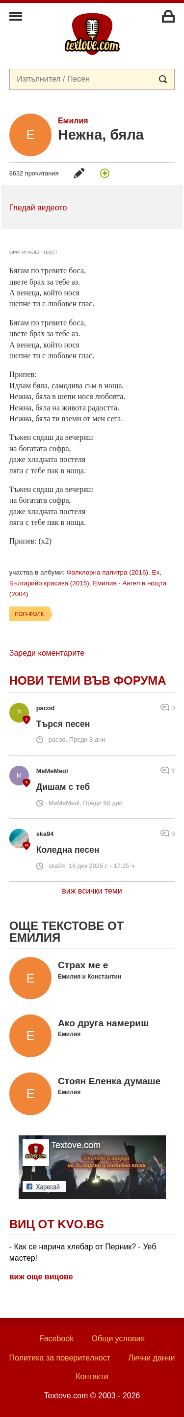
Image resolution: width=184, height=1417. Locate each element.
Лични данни (152, 1358)
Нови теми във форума (87, 680)
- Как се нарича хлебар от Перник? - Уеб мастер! (83, 1252)
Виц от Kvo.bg (56, 1224)
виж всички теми (92, 891)
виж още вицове (41, 1276)
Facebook (56, 1338)
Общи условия (118, 1338)
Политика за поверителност (60, 1358)
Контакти (92, 1376)
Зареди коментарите (46, 653)
